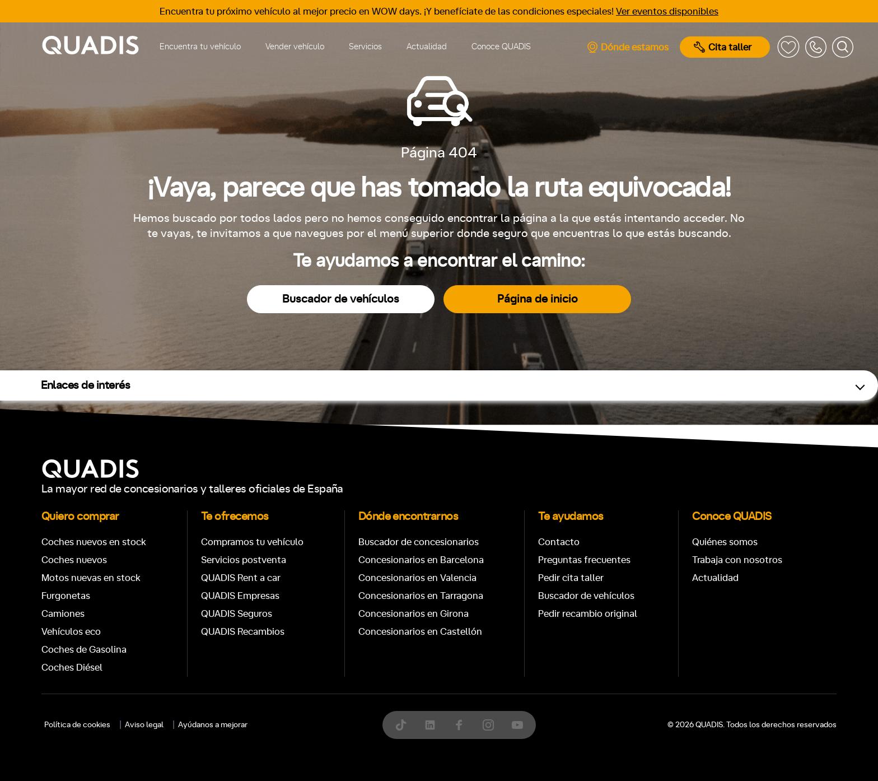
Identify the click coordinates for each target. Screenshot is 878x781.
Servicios (365, 47)
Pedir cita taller (571, 578)
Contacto (559, 542)
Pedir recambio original (587, 614)
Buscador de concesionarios (418, 542)
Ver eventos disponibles (667, 11)
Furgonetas (65, 596)
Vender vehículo (294, 47)
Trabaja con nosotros (737, 560)
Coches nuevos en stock (93, 542)
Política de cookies (77, 725)
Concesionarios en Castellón (420, 631)
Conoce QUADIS (501, 47)
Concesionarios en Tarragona (420, 596)
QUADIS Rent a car (241, 578)
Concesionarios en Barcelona (421, 560)
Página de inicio (537, 299)
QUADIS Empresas (240, 596)
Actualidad (427, 47)
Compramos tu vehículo (252, 542)
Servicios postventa (243, 560)
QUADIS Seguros (236, 614)
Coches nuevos (74, 560)
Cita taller (722, 47)
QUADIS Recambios (242, 631)
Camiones (63, 614)
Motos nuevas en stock (91, 578)
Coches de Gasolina (84, 649)
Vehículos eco (71, 631)
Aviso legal (144, 725)
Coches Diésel (71, 667)
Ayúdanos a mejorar (212, 725)
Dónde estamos (627, 47)
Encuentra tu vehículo (200, 47)
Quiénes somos (725, 542)
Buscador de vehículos (340, 299)
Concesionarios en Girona (413, 614)
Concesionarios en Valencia (417, 578)
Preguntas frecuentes (584, 560)
